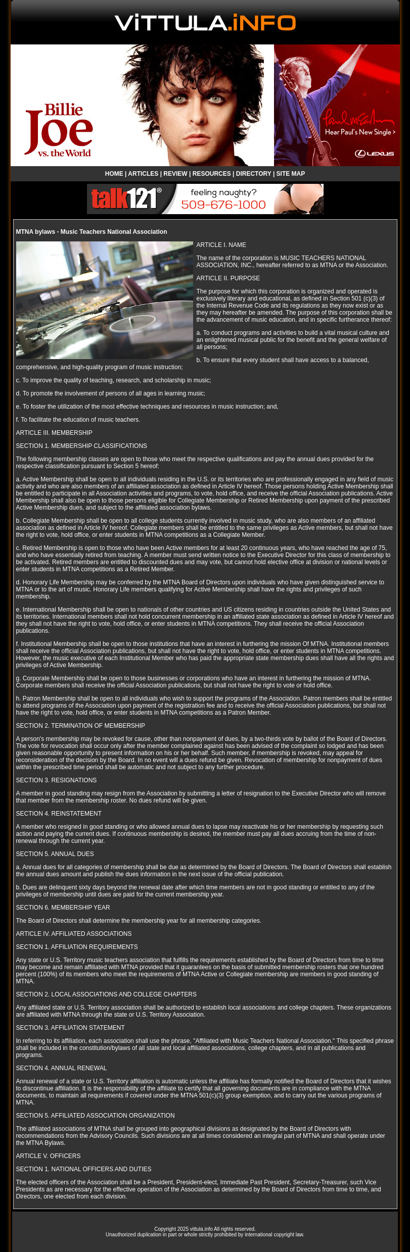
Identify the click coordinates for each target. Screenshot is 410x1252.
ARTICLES (143, 173)
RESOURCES (212, 173)
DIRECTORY (253, 173)
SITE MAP (291, 173)
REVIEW (175, 173)
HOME (114, 173)
